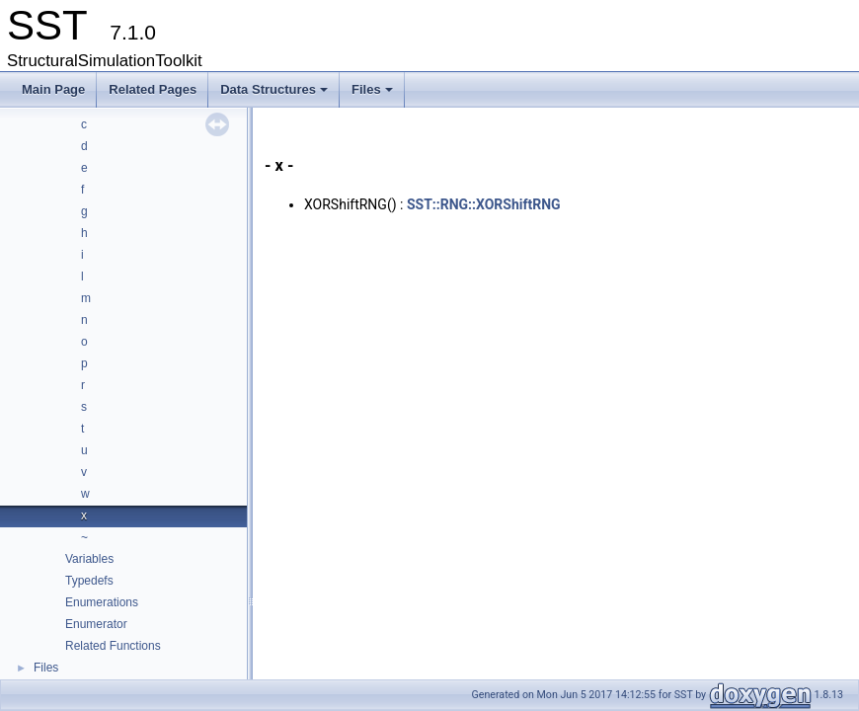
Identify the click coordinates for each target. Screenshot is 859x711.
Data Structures (275, 95)
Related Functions (113, 646)
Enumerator (96, 624)
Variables (89, 559)
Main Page (53, 89)
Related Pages (152, 89)
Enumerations (101, 602)
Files (373, 95)
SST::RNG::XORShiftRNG (484, 204)
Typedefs (89, 581)
